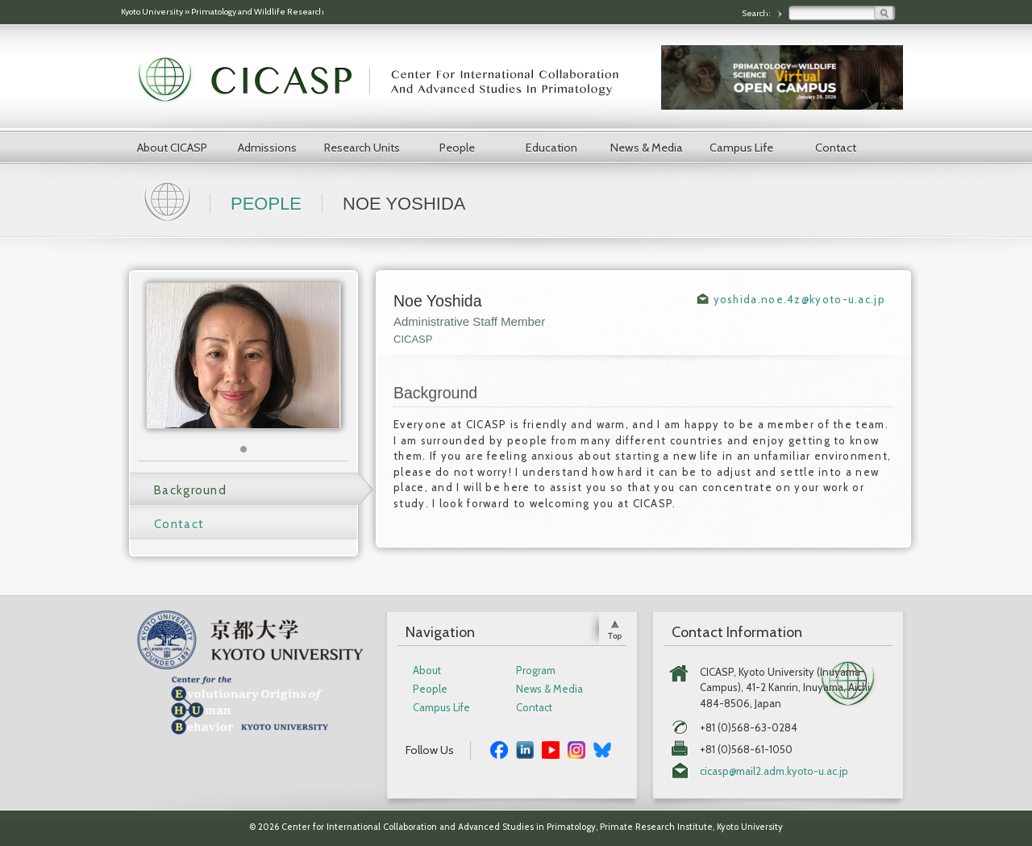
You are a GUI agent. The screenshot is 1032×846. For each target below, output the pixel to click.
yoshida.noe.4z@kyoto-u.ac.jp (799, 299)
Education (551, 147)
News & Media (646, 147)
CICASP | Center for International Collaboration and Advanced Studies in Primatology (387, 80)
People (457, 147)
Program (536, 671)
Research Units (362, 147)
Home (169, 200)
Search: (757, 13)
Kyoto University (152, 11)
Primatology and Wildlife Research (257, 11)
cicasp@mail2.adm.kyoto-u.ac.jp (774, 771)
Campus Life (741, 147)
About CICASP (172, 147)
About (427, 671)
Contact (835, 147)
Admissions (267, 147)
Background (190, 490)
